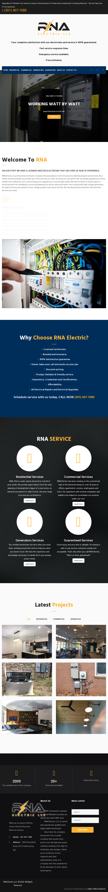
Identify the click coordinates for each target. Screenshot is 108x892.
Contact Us (54, 116)
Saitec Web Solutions (96, 889)
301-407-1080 (26, 837)
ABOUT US (61, 70)
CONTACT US (71, 70)
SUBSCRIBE (82, 830)
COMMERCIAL (26, 70)
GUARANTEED (50, 70)
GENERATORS (38, 70)
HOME (5, 70)
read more (29, 501)
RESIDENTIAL (14, 70)
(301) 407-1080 (15, 10)
